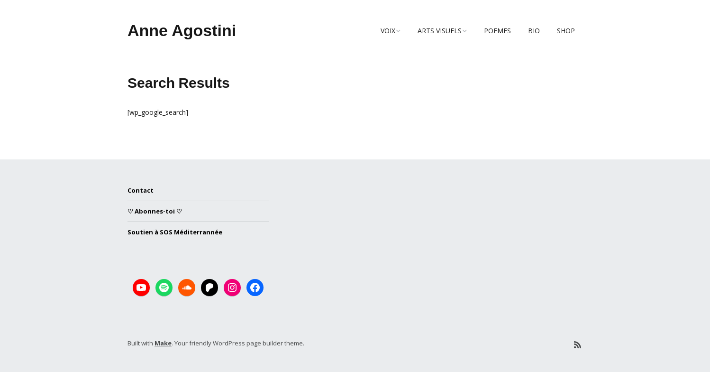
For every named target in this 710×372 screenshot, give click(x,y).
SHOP (566, 30)
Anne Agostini (181, 30)
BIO (534, 30)
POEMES (497, 30)
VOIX (388, 30)
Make (163, 343)
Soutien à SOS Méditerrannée (174, 232)
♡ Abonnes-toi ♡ (154, 211)
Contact (140, 190)
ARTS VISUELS (440, 30)
